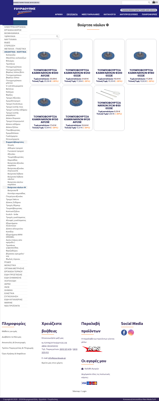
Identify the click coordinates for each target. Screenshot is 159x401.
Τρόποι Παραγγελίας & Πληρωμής (18, 348)
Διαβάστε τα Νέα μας (11, 337)
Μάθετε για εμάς (9, 331)
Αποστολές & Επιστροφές (14, 342)
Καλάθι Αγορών (90, 368)
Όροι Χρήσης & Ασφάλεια (14, 353)
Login (83, 391)
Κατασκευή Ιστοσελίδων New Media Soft (139, 399)
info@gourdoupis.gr (57, 358)
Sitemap (76, 391)
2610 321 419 (65, 349)
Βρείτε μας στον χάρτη (52, 363)
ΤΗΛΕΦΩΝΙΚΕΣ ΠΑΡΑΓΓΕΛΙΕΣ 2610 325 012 (23, 2)
